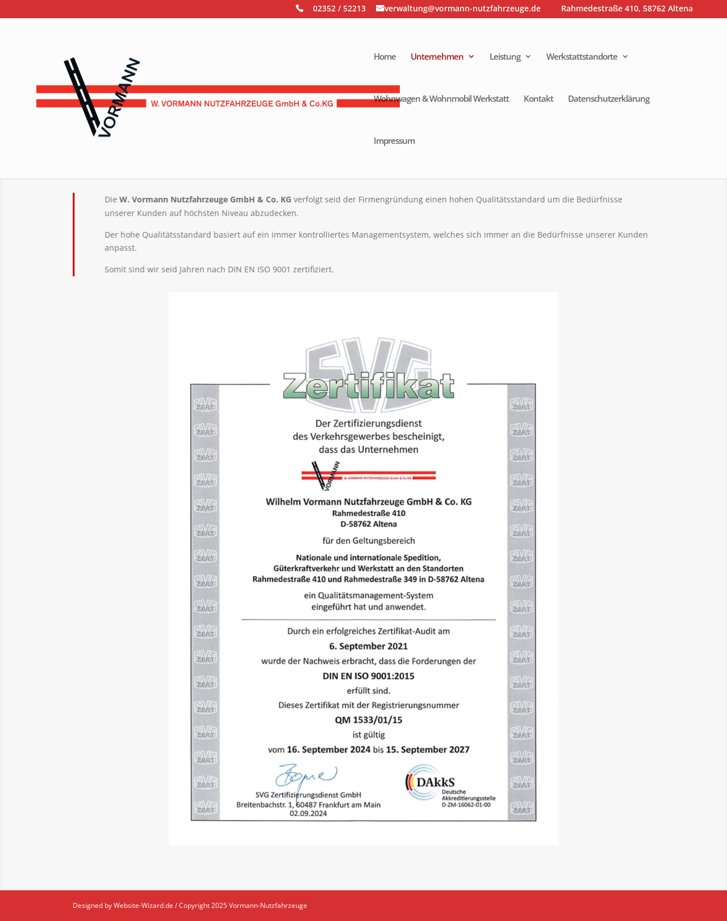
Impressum (394, 141)
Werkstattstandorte (581, 57)
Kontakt (538, 99)
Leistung (505, 57)
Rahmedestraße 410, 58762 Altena (627, 9)
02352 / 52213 (339, 9)
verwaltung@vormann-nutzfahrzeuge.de (463, 9)
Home (385, 57)
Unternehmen (437, 57)
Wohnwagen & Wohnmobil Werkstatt (441, 99)
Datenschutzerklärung (608, 99)
